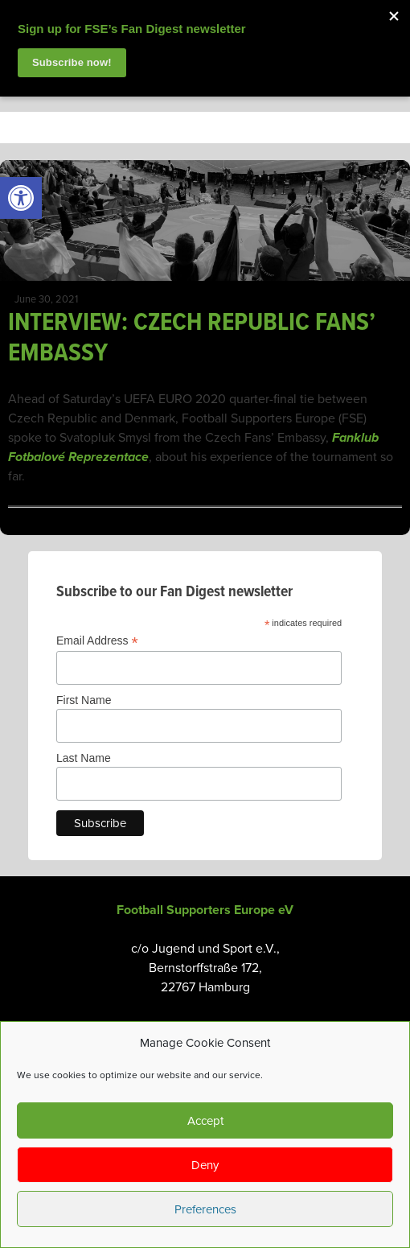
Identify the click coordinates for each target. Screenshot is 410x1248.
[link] (21, 198)
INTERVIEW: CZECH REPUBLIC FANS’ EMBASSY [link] (191, 338)
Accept (205, 1121)
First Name (83, 700)
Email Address (97, 641)
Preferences (205, 1209)
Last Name (83, 758)
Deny (205, 1165)
